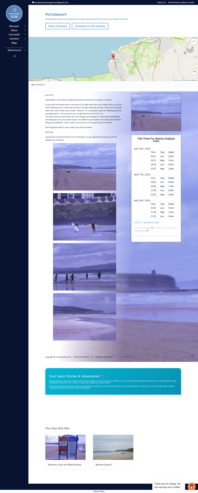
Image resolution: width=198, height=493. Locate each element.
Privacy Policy (98, 491)
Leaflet (175, 80)
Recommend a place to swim (181, 2)
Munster (14, 26)
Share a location (57, 26)
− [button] (194, 76)
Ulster (14, 30)
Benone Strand (103, 464)
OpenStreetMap (185, 80)
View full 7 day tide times (145, 222)
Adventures (14, 50)
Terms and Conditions (140, 230)
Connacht (14, 35)
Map (14, 43)
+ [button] (194, 72)
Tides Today (147, 228)
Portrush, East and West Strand (64, 464)
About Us (161, 2)
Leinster (14, 39)
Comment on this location (90, 26)
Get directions (39, 84)
